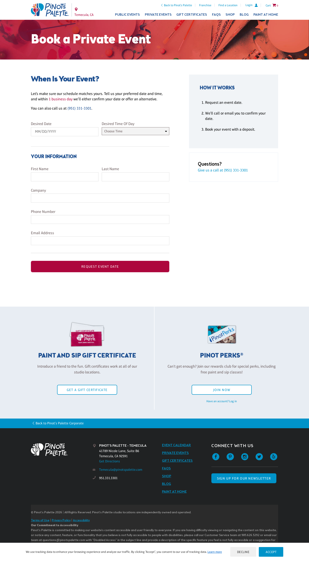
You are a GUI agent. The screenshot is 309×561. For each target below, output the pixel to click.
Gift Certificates (191, 14)
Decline (243, 552)
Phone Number (43, 211)
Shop (230, 14)
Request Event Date (100, 266)
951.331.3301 (108, 478)
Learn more (215, 551)
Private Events (158, 14)
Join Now (221, 390)
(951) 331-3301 (79, 108)
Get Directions (109, 461)
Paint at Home (265, 14)
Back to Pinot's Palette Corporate (60, 423)
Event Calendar (176, 445)
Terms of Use (40, 520)
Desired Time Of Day (118, 124)
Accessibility (81, 520)
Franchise (205, 5)
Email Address (42, 233)
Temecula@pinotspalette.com (120, 470)
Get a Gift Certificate (87, 390)
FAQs (216, 14)
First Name (39, 169)
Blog (244, 14)
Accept (271, 552)
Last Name (110, 169)
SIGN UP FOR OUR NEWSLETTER (244, 478)
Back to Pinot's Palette (178, 5)
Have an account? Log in (221, 401)
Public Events (127, 14)
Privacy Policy (61, 520)
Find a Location (228, 5)
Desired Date (41, 124)
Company (38, 190)
